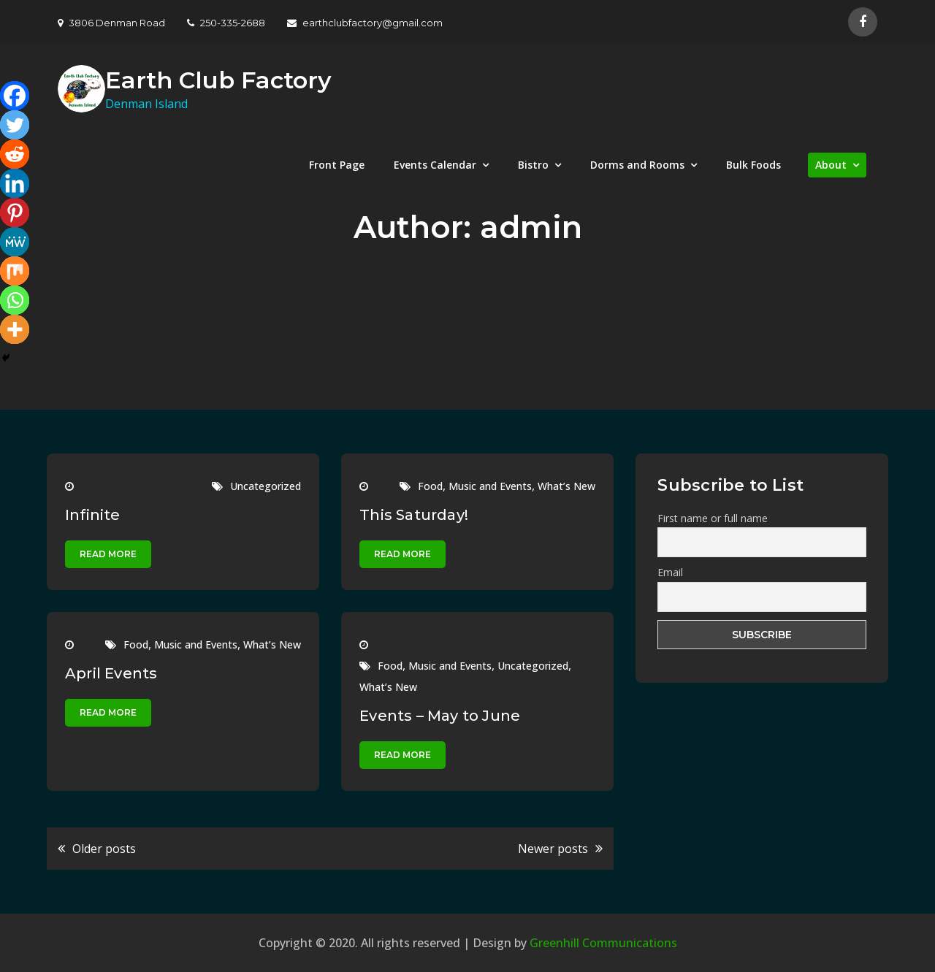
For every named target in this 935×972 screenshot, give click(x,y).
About (831, 165)
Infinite (93, 515)
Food (430, 486)
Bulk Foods (753, 165)
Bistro (533, 165)
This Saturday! (413, 515)
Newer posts (553, 849)
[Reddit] (14, 154)
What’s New (566, 486)
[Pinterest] (14, 212)
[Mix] (14, 271)
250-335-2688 (226, 22)
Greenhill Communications (603, 943)
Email (670, 572)
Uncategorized (265, 486)
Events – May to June (439, 715)
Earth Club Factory (218, 80)
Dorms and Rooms (637, 165)
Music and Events (490, 486)
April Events (111, 673)
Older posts (104, 849)
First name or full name (712, 518)
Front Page (337, 165)
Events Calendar (435, 165)
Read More (108, 553)
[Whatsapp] (14, 300)
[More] (14, 329)
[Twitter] (14, 124)
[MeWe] (14, 241)
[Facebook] (14, 95)
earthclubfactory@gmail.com (365, 22)
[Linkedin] (14, 183)
